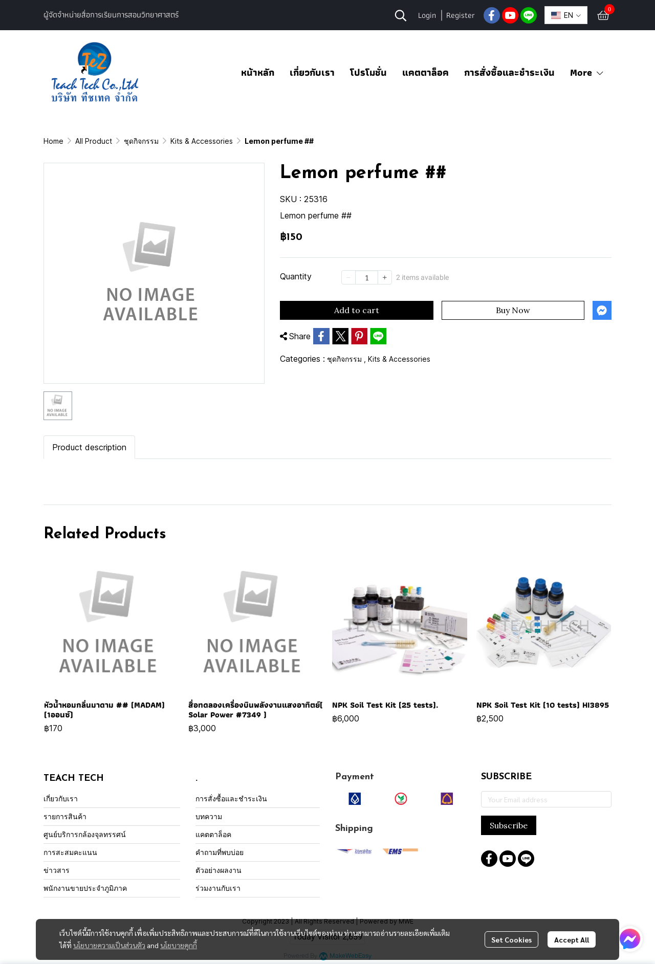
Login (427, 15)
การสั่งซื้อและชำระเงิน (509, 72)
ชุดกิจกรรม (141, 141)
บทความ (208, 816)
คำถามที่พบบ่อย (219, 852)
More (587, 72)
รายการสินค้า (64, 816)
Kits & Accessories (201, 141)
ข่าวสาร (56, 870)
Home (53, 141)
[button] (400, 15)
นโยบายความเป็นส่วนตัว (109, 945)
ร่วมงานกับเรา (218, 888)
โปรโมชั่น (368, 72)
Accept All (571, 939)
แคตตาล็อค (425, 72)
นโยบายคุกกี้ (178, 945)
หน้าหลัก (257, 72)
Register (460, 15)
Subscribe (509, 825)
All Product (93, 141)
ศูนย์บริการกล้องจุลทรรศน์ (84, 834)
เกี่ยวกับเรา (312, 72)
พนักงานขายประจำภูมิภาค (85, 888)
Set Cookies (511, 939)
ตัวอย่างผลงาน (218, 870)
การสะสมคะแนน (70, 852)
